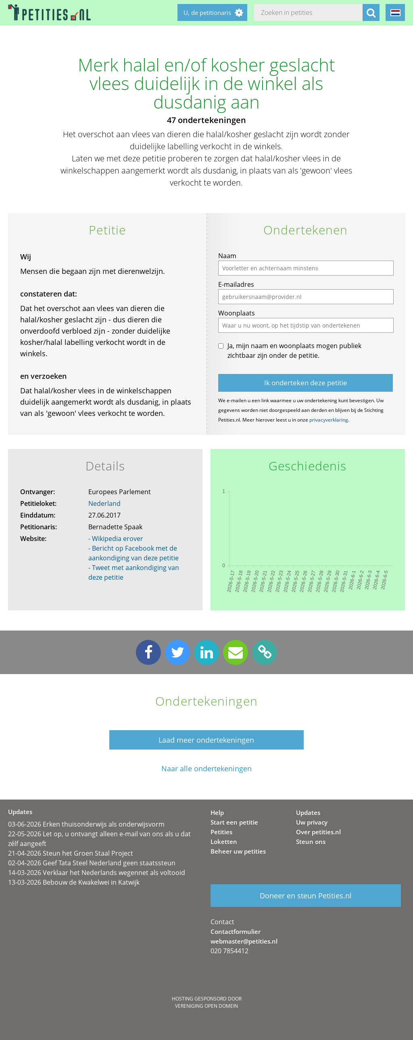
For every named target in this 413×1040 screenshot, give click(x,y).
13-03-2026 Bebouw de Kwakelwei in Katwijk (74, 882)
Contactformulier (236, 931)
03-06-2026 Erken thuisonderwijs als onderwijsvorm (86, 824)
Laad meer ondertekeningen (206, 740)
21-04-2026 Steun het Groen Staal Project (70, 853)
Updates (308, 812)
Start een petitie (234, 822)
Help (217, 812)
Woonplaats (236, 313)
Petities (221, 832)
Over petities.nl (318, 832)
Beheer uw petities (238, 851)
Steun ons (310, 841)
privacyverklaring (328, 419)
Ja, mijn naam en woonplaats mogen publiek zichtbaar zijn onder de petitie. (294, 350)
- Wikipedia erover (115, 538)
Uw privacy (311, 822)
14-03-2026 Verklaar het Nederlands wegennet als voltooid (96, 872)
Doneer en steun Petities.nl (306, 895)
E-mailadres (236, 284)
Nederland (104, 503)
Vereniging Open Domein (206, 1005)
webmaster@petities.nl (244, 941)
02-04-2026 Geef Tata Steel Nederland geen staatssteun (91, 862)
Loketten (224, 841)
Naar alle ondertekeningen (206, 768)
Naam (227, 255)
